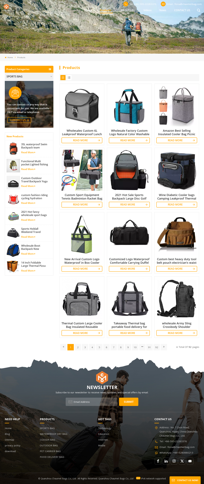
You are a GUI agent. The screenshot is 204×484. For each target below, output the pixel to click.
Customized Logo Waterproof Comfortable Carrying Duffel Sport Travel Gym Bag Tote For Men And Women (129, 260)
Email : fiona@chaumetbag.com (181, 4)
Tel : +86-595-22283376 (139, 4)
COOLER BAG (15, 91)
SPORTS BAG (14, 76)
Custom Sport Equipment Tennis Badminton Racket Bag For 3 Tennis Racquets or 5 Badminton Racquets (82, 196)
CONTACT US (182, 10)
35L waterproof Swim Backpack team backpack (34, 187)
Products (105, 10)
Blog (7, 433)
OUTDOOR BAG (16, 99)
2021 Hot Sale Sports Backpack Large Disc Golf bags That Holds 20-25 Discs (129, 196)
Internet (103, 439)
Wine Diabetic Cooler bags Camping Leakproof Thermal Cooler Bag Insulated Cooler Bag (176, 196)
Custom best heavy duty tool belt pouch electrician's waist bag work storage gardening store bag (177, 260)
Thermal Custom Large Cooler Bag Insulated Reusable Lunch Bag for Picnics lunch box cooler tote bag (82, 325)
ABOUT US (127, 10)
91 (149, 347)
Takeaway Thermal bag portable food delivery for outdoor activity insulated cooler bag (129, 325)
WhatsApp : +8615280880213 (176, 452)
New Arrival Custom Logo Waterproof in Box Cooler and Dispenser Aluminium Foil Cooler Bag (82, 260)
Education (103, 433)
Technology (104, 428)
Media (101, 445)
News (162, 10)
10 (135, 347)
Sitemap (9, 439)
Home (88, 10)
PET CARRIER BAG (18, 106)
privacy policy (12, 445)
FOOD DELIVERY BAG (20, 114)
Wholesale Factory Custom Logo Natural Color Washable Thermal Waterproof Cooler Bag (129, 132)
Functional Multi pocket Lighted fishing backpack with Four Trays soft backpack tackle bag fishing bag (34, 204)
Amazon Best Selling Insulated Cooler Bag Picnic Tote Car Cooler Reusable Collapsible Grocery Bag (176, 132)
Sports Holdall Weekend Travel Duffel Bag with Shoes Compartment (34, 272)
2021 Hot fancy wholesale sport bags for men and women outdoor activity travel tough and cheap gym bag (34, 255)
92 (156, 347)
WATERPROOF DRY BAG (21, 84)
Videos (147, 10)
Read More (28, 194)
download (10, 451)
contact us (18, 161)
